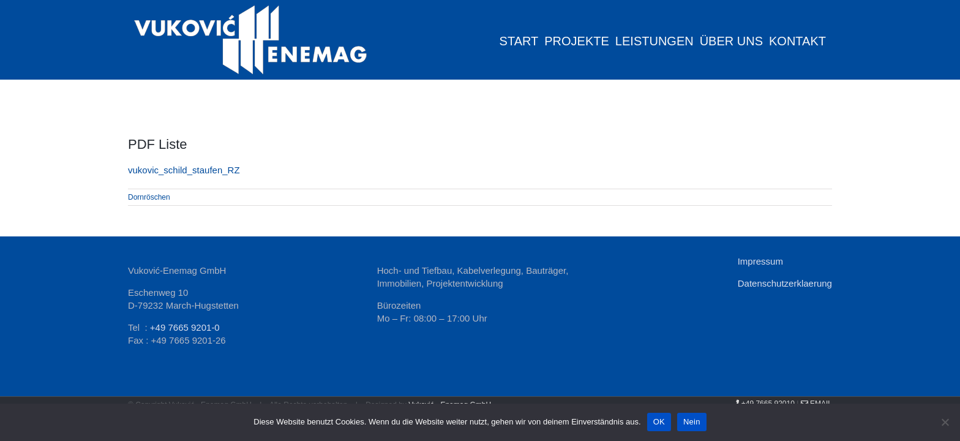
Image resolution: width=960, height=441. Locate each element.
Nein (691, 421)
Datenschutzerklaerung (785, 283)
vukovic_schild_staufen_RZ (184, 170)
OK (659, 421)
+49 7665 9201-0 (185, 327)
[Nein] (945, 422)
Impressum (760, 261)
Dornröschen (149, 197)
